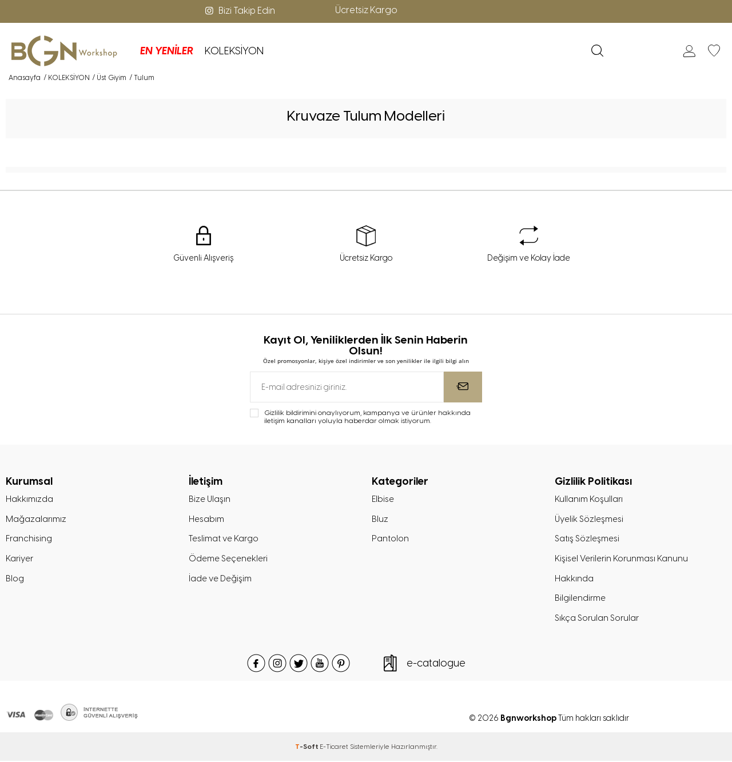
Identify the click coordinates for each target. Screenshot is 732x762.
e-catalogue (436, 664)
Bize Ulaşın (210, 499)
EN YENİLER (158, 51)
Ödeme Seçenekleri (228, 559)
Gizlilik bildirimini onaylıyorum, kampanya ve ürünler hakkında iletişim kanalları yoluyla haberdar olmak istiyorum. (367, 417)
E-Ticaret (334, 748)
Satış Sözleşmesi (587, 539)
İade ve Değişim (220, 579)
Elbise (383, 499)
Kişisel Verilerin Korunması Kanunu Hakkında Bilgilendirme (621, 579)
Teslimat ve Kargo (223, 539)
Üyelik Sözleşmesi (589, 519)
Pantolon (390, 539)
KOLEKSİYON (225, 51)
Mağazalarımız (36, 519)
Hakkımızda (29, 499)
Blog (15, 579)
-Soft (307, 747)
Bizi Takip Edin (239, 10)
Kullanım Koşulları (589, 499)
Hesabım (206, 519)
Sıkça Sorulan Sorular (597, 619)
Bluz (380, 519)
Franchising (29, 539)
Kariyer (19, 559)
